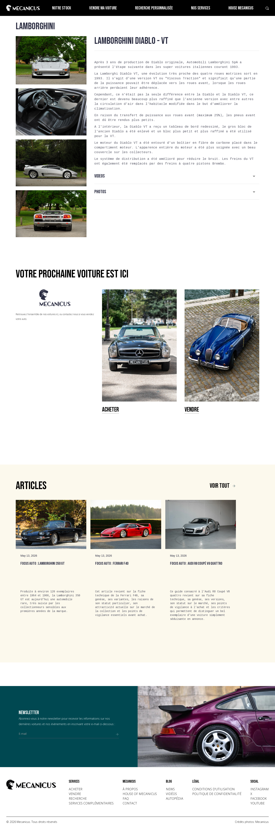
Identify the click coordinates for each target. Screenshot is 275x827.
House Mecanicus (240, 8)
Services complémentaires (91, 803)
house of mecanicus (140, 794)
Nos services (200, 8)
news (170, 789)
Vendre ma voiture (103, 8)
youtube (257, 803)
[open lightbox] (51, 60)
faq (126, 798)
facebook (258, 798)
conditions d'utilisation (213, 789)
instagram (259, 789)
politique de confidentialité (216, 794)
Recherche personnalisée (154, 8)
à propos (130, 789)
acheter (75, 789)
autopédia (174, 798)
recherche (78, 798)
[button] (176, 176)
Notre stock (61, 8)
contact (130, 803)
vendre (75, 794)
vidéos (171, 794)
